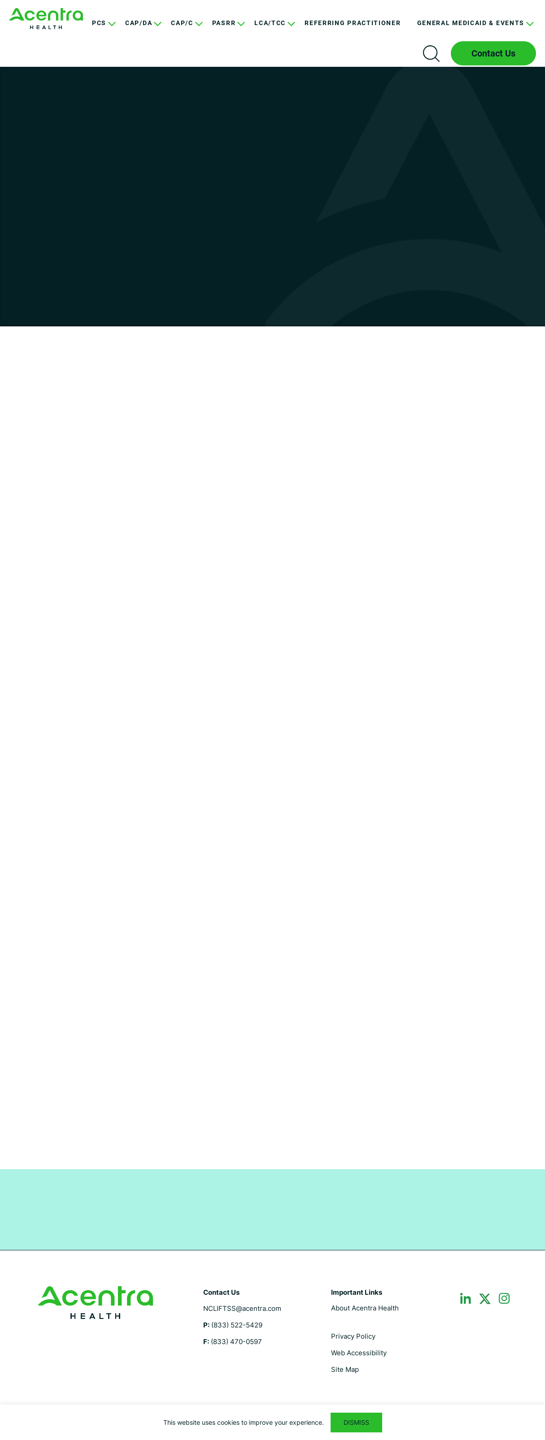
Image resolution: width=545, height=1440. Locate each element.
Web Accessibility (359, 1353)
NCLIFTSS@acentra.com (242, 1308)
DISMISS (356, 1422)
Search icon (431, 53)
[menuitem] (100, 29)
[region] (272, 1422)
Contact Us (493, 53)
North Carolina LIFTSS (46, 18)
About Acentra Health (365, 1308)
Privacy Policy (353, 1336)
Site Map (345, 1369)
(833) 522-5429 (236, 1325)
